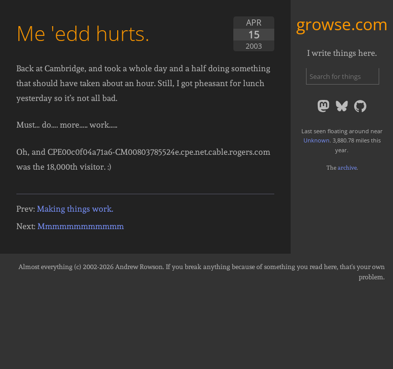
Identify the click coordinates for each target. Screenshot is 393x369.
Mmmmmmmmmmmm (80, 226)
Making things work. (75, 209)
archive (347, 167)
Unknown (316, 140)
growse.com (342, 24)
